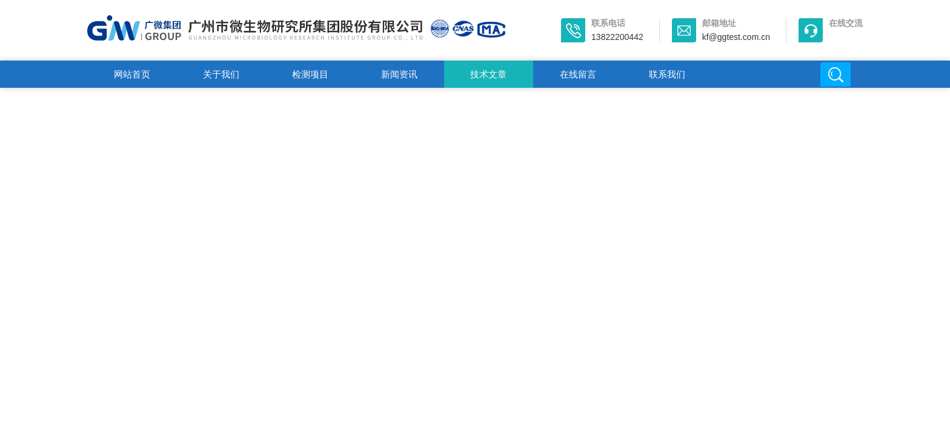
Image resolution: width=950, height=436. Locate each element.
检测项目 (310, 74)
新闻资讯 (399, 74)
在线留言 (578, 74)
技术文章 (488, 74)
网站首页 (132, 74)
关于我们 (221, 74)
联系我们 (667, 74)
